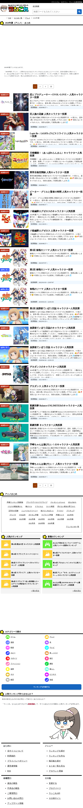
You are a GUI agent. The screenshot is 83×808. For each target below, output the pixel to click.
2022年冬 (41, 519)
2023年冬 (70, 515)
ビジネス (50, 674)
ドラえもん (39, 506)
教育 (10, 680)
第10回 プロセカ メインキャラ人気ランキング (67, 564)
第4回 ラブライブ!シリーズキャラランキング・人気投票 (25, 564)
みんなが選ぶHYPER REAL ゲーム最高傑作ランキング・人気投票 (66, 584)
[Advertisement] (41, 46)
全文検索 (36, 6)
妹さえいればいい (47, 511)
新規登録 (31, 704)
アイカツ (60, 511)
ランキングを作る (57, 756)
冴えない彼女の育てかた (66, 506)
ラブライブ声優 (47, 515)
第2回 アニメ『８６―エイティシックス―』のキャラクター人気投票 (66, 574)
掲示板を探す (55, 761)
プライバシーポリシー (17, 761)
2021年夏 (60, 519)
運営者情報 (12, 766)
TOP (9, 18)
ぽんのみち (72, 502)
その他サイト (55, 798)
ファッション (13, 664)
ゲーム (10, 637)
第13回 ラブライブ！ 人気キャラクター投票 (25, 574)
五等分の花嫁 (13, 511)
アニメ (27, 18)
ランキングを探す (57, 751)
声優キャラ (60, 515)
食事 (10, 669)
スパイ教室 (50, 506)
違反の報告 (12, 783)
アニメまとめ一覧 (72, 527)
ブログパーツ (55, 788)
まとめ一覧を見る (57, 766)
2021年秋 (51, 519)
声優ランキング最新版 (15, 502)
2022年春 (32, 519)
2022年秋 (13, 519)
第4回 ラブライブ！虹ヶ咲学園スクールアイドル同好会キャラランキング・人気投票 (25, 583)
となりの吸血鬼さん (15, 506)
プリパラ (12, 515)
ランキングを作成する (41, 687)
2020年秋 (41, 523)
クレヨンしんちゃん (57, 502)
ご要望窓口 (12, 793)
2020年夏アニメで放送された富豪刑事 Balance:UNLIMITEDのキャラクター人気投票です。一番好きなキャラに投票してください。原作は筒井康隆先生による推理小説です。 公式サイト (56, 414)
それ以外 (22, 515)
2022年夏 (22, 519)
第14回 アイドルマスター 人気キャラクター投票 (67, 554)
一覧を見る (35, 591)
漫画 (10, 642)
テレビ (50, 647)
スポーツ (11, 658)
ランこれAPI (54, 793)
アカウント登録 (56, 771)
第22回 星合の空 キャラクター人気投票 (25, 544)
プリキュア (70, 511)
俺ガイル (28, 506)
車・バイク (51, 653)
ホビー (10, 653)
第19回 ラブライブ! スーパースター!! (24, 554)
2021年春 (70, 519)
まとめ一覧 (18, 18)
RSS (9, 771)
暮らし (50, 669)
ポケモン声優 (33, 515)
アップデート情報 (15, 803)
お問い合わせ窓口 (15, 798)
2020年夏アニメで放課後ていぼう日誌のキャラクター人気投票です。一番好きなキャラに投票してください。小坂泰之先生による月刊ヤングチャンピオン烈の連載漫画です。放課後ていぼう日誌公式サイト (56, 333)
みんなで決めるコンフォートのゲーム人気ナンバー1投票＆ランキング (67, 544)
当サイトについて (15, 751)
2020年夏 (51, 523)
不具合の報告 (13, 788)
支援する (53, 783)
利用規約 (11, 756)
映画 (10, 647)
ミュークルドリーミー (29, 511)
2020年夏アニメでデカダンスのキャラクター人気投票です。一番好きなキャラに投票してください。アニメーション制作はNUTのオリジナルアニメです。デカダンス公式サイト (56, 372)
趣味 (49, 664)
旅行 (49, 658)
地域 (49, 680)
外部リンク (40, 222)
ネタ (10, 674)
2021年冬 (32, 523)
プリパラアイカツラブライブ (36, 502)
